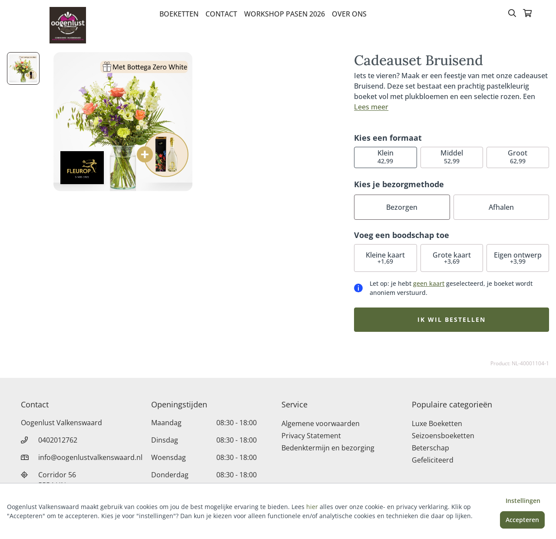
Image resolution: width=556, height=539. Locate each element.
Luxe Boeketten (437, 423)
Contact (221, 14)
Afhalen (501, 207)
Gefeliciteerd (432, 460)
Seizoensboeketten (443, 435)
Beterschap (430, 448)
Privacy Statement (311, 435)
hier (312, 507)
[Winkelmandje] (527, 13)
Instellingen (523, 500)
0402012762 (57, 440)
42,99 (385, 156)
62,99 (517, 156)
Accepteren (522, 520)
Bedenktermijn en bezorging (327, 448)
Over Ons (349, 14)
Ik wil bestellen (451, 319)
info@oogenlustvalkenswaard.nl (90, 457)
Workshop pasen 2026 (284, 14)
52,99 (451, 156)
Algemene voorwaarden (320, 423)
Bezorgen (401, 207)
